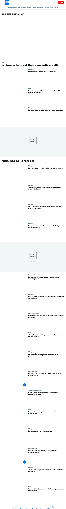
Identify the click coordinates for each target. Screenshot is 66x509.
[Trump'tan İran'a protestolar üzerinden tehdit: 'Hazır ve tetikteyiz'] (46, 476)
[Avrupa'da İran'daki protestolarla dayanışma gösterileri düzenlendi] (46, 360)
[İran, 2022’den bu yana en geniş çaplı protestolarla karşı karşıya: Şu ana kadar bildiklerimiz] (46, 495)
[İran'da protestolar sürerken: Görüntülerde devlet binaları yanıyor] (46, 380)
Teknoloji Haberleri (34, 275)
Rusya (47, 7)
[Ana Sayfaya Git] (7, 2)
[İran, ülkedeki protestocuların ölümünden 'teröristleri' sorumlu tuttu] (46, 303)
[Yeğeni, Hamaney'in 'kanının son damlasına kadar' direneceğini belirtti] (46, 194)
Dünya (30, 108)
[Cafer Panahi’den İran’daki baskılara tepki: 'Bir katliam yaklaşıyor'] (46, 322)
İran (51, 7)
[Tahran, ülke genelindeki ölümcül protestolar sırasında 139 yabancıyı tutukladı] (46, 97)
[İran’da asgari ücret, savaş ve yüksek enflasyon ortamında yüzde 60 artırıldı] (46, 78)
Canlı (61, 2)
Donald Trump (26, 7)
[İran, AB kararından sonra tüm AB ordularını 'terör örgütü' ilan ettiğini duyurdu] (46, 174)
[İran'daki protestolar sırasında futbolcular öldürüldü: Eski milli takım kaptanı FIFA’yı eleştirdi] (46, 232)
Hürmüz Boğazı (38, 7)
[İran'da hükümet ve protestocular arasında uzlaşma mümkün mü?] (46, 418)
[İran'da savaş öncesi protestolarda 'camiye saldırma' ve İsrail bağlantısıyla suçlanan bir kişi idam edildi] (33, 65)
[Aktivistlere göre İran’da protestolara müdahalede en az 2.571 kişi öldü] (46, 341)
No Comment (32, 371)
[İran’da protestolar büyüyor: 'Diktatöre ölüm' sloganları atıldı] (46, 457)
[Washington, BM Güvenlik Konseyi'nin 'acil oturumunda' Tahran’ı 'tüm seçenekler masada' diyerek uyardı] (46, 213)
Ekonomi (31, 69)
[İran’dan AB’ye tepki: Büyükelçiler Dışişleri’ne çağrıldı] (46, 116)
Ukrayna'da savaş (14, 7)
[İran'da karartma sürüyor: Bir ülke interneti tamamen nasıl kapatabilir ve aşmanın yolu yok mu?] (46, 399)
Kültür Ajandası (33, 313)
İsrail (56, 7)
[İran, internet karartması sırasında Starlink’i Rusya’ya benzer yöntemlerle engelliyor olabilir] (46, 283)
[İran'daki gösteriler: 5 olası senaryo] (46, 437)
